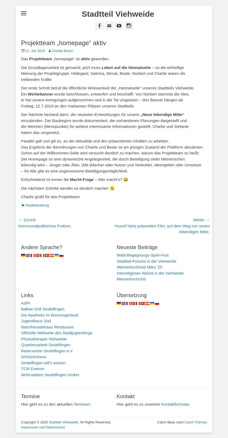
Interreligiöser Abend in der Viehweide (150, 273)
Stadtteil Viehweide (118, 14)
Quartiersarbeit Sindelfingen (45, 344)
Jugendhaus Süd (36, 321)
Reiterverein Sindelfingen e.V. (47, 351)
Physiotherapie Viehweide (44, 339)
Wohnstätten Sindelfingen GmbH (50, 374)
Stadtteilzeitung (37, 205)
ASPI (25, 303)
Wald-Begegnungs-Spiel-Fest (142, 255)
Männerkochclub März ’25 (139, 267)
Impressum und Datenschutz (43, 427)
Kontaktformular (175, 404)
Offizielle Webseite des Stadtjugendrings (56, 333)
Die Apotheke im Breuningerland (49, 315)
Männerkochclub (131, 279)
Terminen (82, 404)
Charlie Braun (62, 51)
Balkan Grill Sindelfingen (42, 309)
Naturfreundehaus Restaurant (47, 327)
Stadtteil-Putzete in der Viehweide (146, 261)
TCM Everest (32, 368)
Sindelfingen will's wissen (43, 363)
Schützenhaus (33, 356)
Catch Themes (196, 422)
